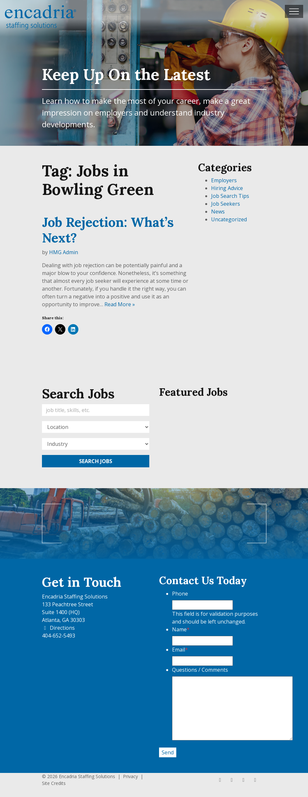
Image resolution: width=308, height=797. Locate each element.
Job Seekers (225, 203)
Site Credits (54, 783)
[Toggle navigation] (294, 11)
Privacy (130, 776)
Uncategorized (229, 219)
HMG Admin (63, 252)
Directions (58, 627)
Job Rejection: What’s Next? (108, 230)
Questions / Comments (200, 669)
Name (181, 629)
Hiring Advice (227, 188)
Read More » (119, 304)
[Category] (95, 444)
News (218, 211)
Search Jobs (95, 461)
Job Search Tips (230, 195)
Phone (180, 593)
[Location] (95, 427)
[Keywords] (95, 410)
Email (180, 649)
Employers (224, 180)
